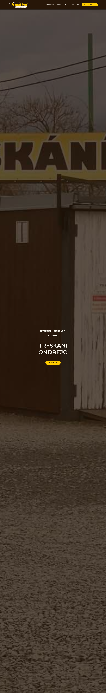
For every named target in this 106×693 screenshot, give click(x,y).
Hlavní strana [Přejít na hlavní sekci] (50, 4)
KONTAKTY (53, 363)
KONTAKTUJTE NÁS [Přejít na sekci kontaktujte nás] (89, 4)
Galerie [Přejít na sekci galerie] (72, 4)
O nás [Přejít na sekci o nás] (77, 4)
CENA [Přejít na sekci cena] (65, 4)
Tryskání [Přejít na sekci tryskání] (58, 4)
